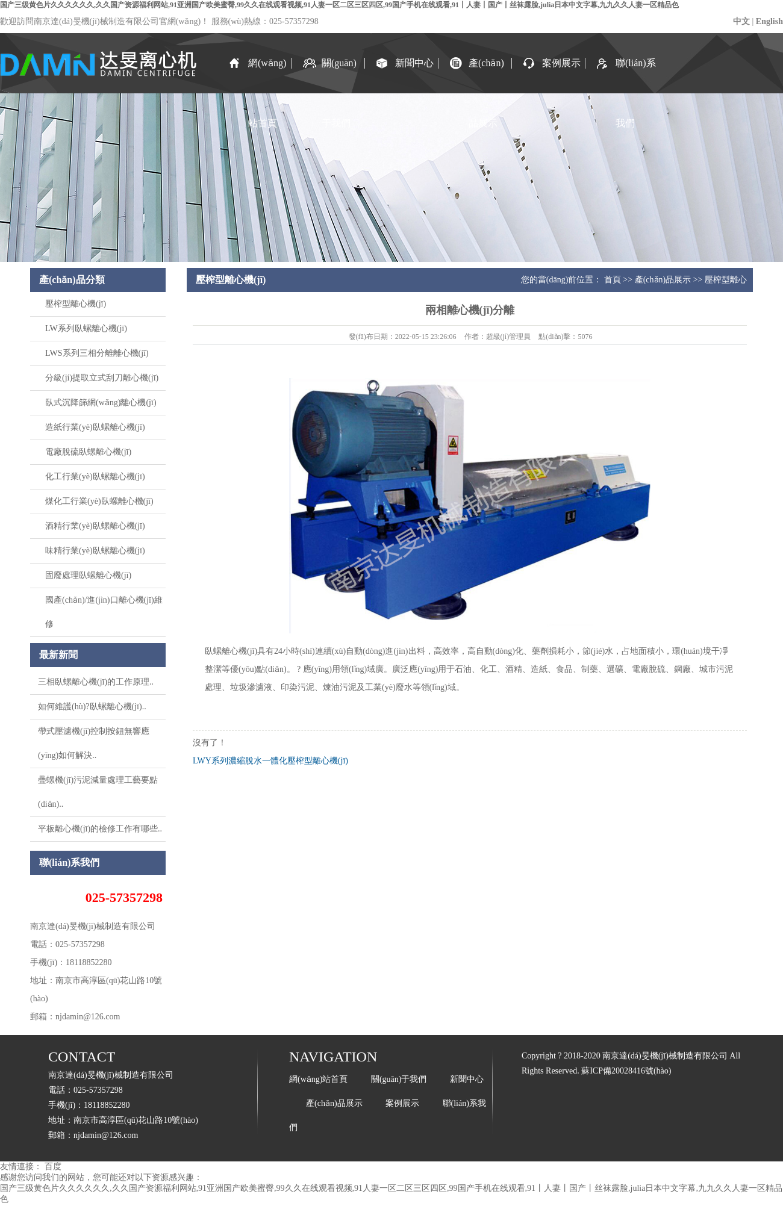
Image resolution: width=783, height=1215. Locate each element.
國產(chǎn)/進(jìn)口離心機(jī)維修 (104, 612)
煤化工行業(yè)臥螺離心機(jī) (99, 501)
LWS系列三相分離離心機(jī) (97, 353)
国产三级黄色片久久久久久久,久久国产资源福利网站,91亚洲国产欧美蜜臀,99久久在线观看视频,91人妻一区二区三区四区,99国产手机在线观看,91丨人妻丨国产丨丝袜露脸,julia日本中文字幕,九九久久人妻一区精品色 (339, 5)
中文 (741, 21)
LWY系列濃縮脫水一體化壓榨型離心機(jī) (270, 760)
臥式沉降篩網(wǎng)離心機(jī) (101, 402)
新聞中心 (414, 63)
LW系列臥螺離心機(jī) (86, 328)
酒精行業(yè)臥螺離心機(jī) (95, 525)
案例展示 (561, 63)
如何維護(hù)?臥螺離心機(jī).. (92, 706)
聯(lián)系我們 (636, 75)
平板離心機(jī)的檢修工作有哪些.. (100, 828)
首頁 (612, 279)
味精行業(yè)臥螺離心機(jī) (95, 550)
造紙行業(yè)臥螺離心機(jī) (95, 427)
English (769, 21)
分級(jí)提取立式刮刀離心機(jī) (101, 377)
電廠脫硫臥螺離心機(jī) (88, 451)
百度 (53, 1166)
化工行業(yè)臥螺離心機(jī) (95, 476)
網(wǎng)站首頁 (267, 75)
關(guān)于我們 (339, 75)
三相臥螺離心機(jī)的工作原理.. (96, 681)
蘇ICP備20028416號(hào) (626, 1070)
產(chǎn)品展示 (486, 75)
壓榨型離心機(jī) (75, 303)
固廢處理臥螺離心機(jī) (88, 575)
